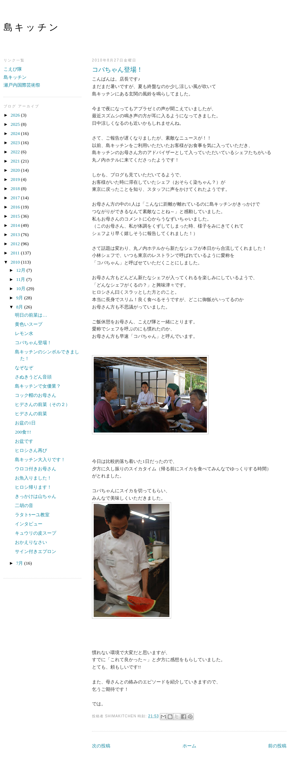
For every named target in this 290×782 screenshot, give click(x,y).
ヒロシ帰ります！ (33, 487)
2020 (16, 170)
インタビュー (28, 524)
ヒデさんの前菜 (31, 413)
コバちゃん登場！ (117, 69)
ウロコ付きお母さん (35, 468)
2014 (16, 225)
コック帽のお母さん (35, 395)
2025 (16, 124)
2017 (16, 197)
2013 (16, 234)
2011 (16, 252)
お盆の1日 (25, 422)
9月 (20, 297)
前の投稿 (277, 745)
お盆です (24, 441)
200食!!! (23, 432)
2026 (16, 115)
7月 (20, 563)
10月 (21, 288)
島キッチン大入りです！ (40, 459)
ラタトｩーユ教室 (32, 514)
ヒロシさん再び (31, 450)
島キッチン (32, 27)
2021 (16, 161)
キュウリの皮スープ (35, 533)
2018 (16, 188)
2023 (16, 142)
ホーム (189, 745)
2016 (16, 207)
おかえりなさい (31, 542)
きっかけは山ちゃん (35, 496)
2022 (16, 151)
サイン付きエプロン (35, 551)
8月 (20, 307)
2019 (16, 179)
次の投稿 (101, 745)
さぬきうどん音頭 (33, 377)
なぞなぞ (24, 367)
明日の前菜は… (31, 315)
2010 (16, 262)
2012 (16, 243)
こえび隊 (13, 69)
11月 (21, 279)
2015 (16, 216)
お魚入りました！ (33, 478)
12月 (21, 270)
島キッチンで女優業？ (38, 386)
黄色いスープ (28, 324)
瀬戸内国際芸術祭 (22, 85)
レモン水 (24, 333)
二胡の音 (24, 505)
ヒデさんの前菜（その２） (42, 404)
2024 (16, 133)
